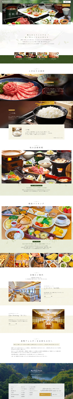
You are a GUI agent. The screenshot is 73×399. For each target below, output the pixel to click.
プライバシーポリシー (34, 390)
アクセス (54, 5)
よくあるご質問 (32, 386)
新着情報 (23, 396)
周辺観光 (23, 394)
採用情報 (59, 5)
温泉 (24, 5)
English (67, 1)
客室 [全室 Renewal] (41, 5)
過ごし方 (23, 386)
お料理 (34, 5)
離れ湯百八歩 (29, 5)
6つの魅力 (23, 392)
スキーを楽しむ (24, 388)
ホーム (20, 5)
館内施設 (49, 5)
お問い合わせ (32, 388)
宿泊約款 (31, 392)
